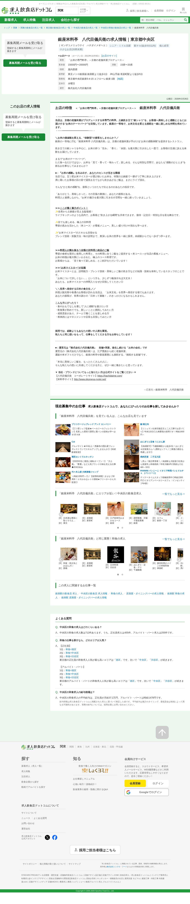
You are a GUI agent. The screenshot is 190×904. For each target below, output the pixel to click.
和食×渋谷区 (72, 656)
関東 (15, 28)
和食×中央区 (72, 652)
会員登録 (135, 783)
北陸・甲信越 (116, 746)
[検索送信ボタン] (185, 19)
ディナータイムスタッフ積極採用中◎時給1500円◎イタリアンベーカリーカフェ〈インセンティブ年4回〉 (162, 480)
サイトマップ (75, 864)
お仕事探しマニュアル (84, 779)
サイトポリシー (30, 864)
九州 (87, 746)
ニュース (25, 818)
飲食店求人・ (135, 875)
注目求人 (48, 20)
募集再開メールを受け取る (25, 63)
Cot (73, 442)
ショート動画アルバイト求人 (99, 882)
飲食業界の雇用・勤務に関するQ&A (90, 789)
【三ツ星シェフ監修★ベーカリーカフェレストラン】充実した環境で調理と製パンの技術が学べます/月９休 (94, 431)
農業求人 (68, 882)
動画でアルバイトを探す (33, 787)
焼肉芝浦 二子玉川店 (150, 457)
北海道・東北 (99, 746)
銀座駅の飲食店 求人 (66, 593)
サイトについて (29, 813)
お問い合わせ (27, 823)
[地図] (120, 78)
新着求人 (10, 20)
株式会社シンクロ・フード (117, 867)
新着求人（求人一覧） (32, 766)
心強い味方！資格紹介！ (85, 784)
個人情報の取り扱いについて (53, 864)
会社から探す (70, 20)
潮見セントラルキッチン (83, 457)
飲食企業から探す (30, 782)
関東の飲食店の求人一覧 (32, 28)
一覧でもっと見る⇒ (173, 493)
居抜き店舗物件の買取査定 (72, 878)
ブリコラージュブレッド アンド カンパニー (91, 424)
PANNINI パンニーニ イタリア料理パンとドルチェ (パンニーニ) (162, 472)
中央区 (142, 660)
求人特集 (29, 20)
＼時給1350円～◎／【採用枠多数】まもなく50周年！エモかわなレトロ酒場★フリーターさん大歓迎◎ (94, 479)
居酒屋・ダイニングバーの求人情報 (145, 593)
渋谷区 (154, 660)
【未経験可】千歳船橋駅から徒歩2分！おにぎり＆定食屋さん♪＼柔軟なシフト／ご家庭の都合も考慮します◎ (162, 449)
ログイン (158, 783)
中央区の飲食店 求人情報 (94, 593)
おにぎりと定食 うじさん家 (152, 442)
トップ (7, 28)
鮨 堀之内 (144, 424)
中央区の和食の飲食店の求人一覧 (116, 28)
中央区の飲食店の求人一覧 (85, 28)
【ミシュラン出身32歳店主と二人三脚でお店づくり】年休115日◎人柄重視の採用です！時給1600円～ (162, 431)
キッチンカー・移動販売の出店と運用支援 (118, 878)
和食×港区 (71, 649)
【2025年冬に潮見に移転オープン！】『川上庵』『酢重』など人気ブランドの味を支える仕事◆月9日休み (94, 464)
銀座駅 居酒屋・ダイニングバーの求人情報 (84, 597)
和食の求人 (117, 593)
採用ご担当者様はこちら (97, 849)
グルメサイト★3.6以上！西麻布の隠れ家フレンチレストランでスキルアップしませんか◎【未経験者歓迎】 (94, 449)
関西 (71, 746)
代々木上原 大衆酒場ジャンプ (85, 472)
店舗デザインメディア (43, 882)
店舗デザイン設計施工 (101, 875)
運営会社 (25, 828)
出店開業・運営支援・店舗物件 (62, 875)
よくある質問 (40, 818)
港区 (118, 660)
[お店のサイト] (109, 55)
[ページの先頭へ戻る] (162, 732)
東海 (79, 746)
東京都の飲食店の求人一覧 (58, 28)
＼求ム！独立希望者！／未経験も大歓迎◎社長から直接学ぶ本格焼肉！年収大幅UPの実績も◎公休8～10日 (162, 464)
